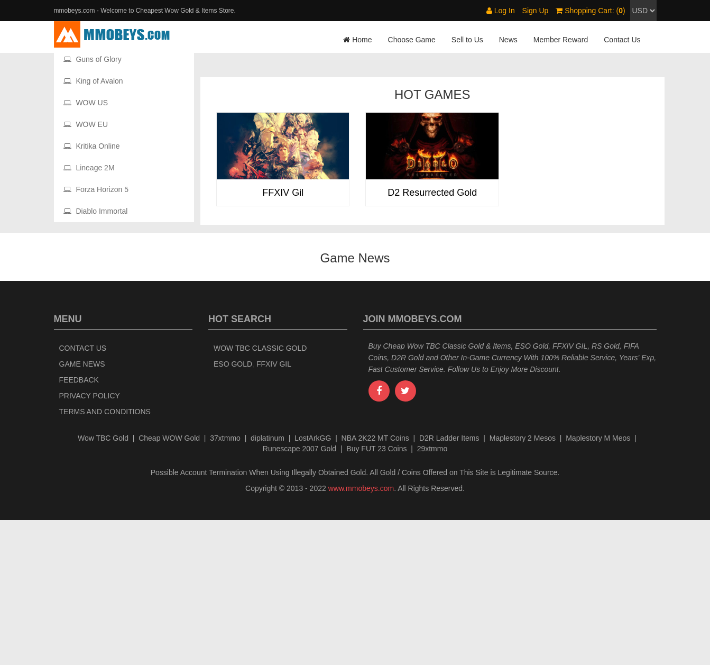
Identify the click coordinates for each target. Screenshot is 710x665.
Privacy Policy (89, 540)
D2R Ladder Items (449, 583)
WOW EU (85, 269)
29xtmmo (432, 593)
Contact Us (622, 39)
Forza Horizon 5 (95, 334)
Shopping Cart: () (590, 10)
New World (87, 139)
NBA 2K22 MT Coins (375, 583)
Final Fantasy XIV (98, 74)
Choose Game (412, 39)
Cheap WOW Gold (169, 583)
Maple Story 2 (92, 117)
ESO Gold (233, 509)
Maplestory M (92, 96)
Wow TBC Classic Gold (260, 493)
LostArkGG (312, 583)
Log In (500, 10)
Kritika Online (91, 291)
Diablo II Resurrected (104, 161)
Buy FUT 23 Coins (376, 593)
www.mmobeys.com (361, 633)
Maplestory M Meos (598, 583)
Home (357, 39)
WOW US (85, 247)
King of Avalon (93, 226)
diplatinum (267, 583)
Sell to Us (467, 39)
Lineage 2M (89, 312)
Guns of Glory (92, 204)
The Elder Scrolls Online (109, 182)
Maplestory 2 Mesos (523, 583)
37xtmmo (225, 583)
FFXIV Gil (273, 509)
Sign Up (535, 10)
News (508, 39)
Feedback (79, 525)
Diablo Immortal (95, 356)
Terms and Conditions (105, 556)
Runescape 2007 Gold (299, 593)
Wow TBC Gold (103, 583)
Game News (82, 509)
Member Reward (560, 39)
